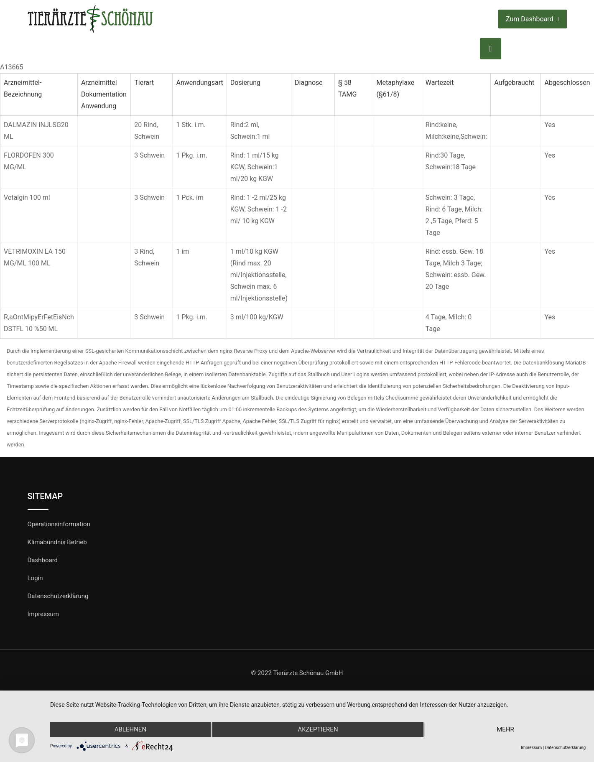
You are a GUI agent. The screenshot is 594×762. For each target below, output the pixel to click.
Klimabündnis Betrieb (57, 542)
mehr (506, 730)
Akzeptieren (318, 730)
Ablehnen (130, 730)
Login (35, 578)
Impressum (43, 614)
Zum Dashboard (532, 19)
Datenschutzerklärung (58, 596)
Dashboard (43, 560)
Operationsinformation (59, 524)
